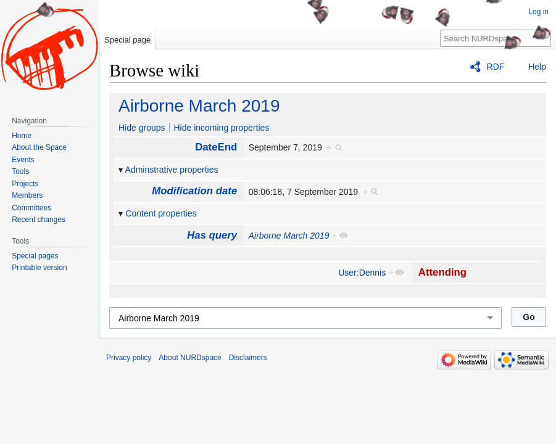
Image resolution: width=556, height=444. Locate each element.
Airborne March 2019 (199, 105)
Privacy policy (128, 357)
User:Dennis (362, 273)
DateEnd (216, 147)
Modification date (194, 191)
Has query (212, 235)
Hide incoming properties (221, 128)
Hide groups (141, 128)
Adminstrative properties (171, 170)
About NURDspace (190, 357)
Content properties (160, 213)
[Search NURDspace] (495, 38)
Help (537, 67)
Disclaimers (248, 357)
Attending (442, 272)
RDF (496, 67)
